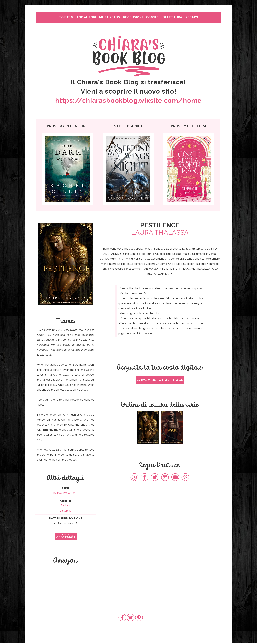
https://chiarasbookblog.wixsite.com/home (128, 100)
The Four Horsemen (63, 492)
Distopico (65, 510)
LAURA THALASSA (159, 232)
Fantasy (65, 505)
